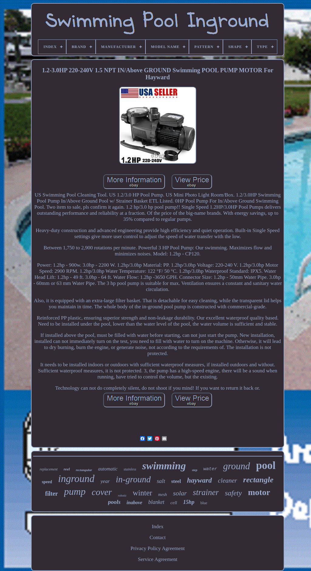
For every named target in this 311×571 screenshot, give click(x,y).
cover (102, 492)
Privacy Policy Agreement (158, 548)
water (210, 469)
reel (67, 469)
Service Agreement (157, 559)
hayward (199, 480)
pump (75, 491)
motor (259, 492)
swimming (164, 465)
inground (76, 478)
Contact (158, 537)
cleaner (227, 480)
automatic (108, 468)
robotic (122, 495)
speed (47, 482)
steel (176, 481)
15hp (188, 502)
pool (265, 465)
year (105, 481)
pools (114, 502)
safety (233, 493)
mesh (162, 494)
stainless (130, 469)
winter (142, 493)
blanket (156, 502)
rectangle (258, 479)
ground (236, 466)
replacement (49, 469)
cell (173, 502)
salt (161, 481)
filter (51, 493)
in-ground (133, 479)
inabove (134, 502)
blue (203, 503)
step (194, 470)
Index (158, 526)
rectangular (84, 470)
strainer (206, 492)
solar (180, 493)
